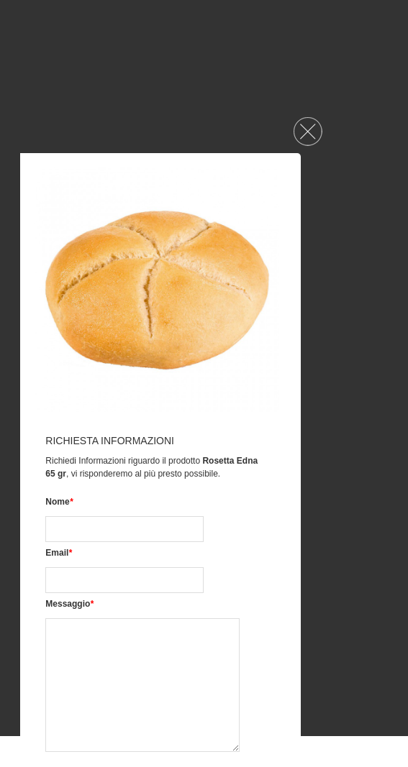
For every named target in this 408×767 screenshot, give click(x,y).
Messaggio (69, 604)
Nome (59, 502)
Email (58, 553)
